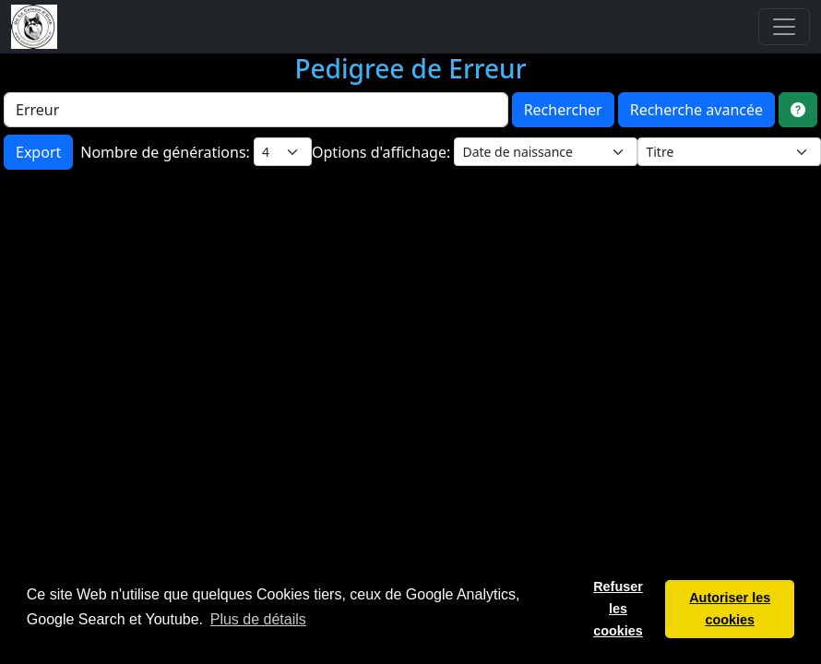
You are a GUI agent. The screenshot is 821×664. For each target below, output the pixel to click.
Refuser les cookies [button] (618, 608)
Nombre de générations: (167, 152)
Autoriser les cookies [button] (729, 608)
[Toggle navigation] (784, 26)
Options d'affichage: (383, 152)
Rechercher (563, 110)
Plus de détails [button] (258, 619)
